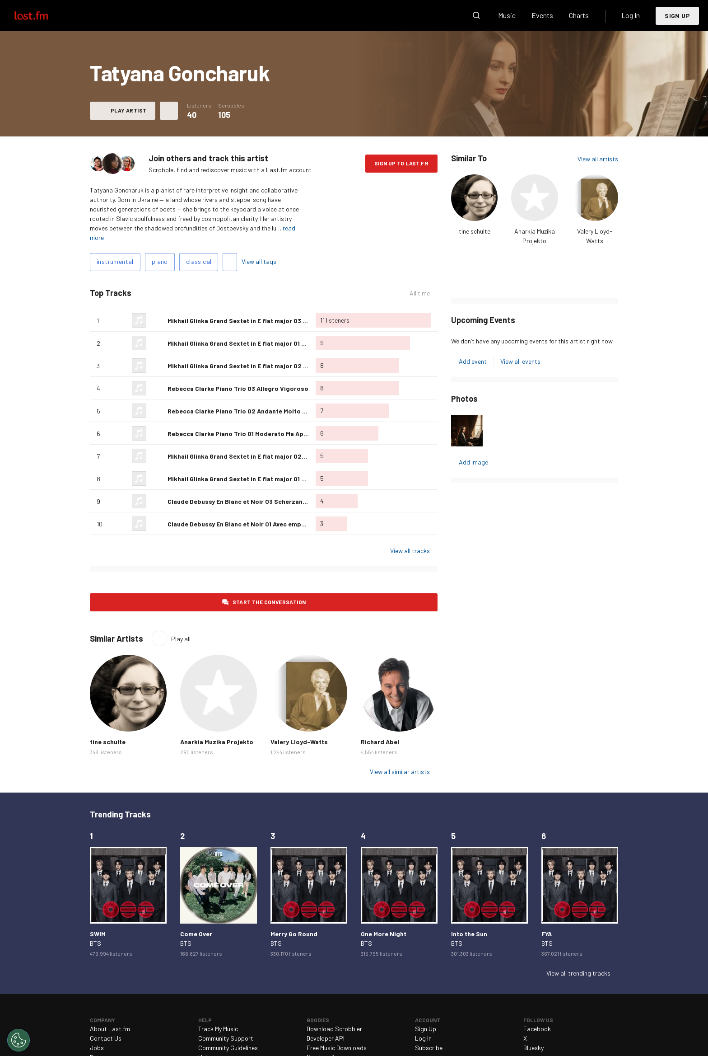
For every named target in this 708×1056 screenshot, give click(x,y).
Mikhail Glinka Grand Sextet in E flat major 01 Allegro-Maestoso (262, 343)
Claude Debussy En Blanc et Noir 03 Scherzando (239, 501)
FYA (546, 934)
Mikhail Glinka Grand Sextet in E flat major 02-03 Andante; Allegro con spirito (283, 456)
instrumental (115, 261)
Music (507, 15)
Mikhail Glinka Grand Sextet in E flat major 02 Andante (248, 366)
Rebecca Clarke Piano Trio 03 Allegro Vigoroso (238, 388)
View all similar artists (400, 771)
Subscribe (428, 1047)
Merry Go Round (293, 934)
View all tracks (410, 550)
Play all (181, 639)
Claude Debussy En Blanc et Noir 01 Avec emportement (249, 524)
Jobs (97, 1047)
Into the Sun (469, 934)
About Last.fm (110, 1029)
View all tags (259, 261)
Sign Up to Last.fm (401, 163)
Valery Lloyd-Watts (299, 742)
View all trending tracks (578, 973)
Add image (473, 462)
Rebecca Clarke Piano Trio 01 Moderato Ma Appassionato (253, 433)
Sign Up (677, 15)
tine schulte (474, 231)
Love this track (157, 320)
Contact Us (105, 1038)
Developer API (326, 1038)
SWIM (98, 934)
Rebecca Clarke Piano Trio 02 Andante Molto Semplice (249, 411)
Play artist (128, 110)
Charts (579, 15)
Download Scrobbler (334, 1029)
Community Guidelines (228, 1047)
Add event (473, 361)
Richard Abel (380, 742)
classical (199, 261)
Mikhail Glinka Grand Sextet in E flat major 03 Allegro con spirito (263, 320)
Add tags (230, 262)
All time (420, 293)
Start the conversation (269, 602)
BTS (95, 943)
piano (160, 261)
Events (542, 15)
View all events (520, 361)
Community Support (225, 1038)
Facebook (537, 1029)
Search (476, 15)
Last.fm (41, 15)
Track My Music (218, 1029)
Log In (630, 15)
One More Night (383, 934)
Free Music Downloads (337, 1047)
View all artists (598, 159)
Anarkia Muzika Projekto (216, 742)
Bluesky (533, 1047)
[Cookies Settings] (18, 1040)
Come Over (196, 934)
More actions (169, 111)
